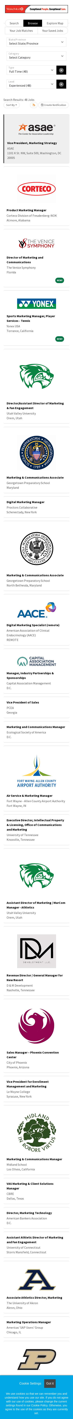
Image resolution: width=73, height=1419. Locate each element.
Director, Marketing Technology (29, 1213)
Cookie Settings (30, 1383)
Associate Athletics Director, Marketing (34, 1297)
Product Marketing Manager (26, 210)
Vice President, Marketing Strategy (32, 143)
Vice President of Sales (23, 702)
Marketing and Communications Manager (36, 727)
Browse (33, 23)
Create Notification (53, 105)
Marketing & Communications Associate (35, 477)
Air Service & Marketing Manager (29, 796)
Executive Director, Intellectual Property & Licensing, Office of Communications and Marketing (35, 824)
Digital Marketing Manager (25, 502)
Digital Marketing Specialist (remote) (33, 625)
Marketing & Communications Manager (34, 1159)
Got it (50, 1383)
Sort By (10, 105)
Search (14, 23)
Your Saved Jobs (52, 31)
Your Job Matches (21, 31)
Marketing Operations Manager (29, 1322)
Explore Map (55, 23)
